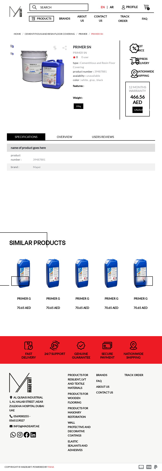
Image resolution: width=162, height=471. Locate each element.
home (17, 33)
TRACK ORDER (133, 375)
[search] (62, 7)
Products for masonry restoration (78, 413)
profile (129, 7)
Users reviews (103, 137)
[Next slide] (142, 281)
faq (144, 18)
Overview (64, 137)
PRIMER (83, 33)
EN (103, 7)
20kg (78, 106)
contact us (100, 18)
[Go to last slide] (21, 281)
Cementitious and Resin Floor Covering (50, 33)
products (41, 19)
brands (64, 18)
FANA (51, 467)
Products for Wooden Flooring (78, 398)
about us (82, 18)
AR (112, 7)
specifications (26, 137)
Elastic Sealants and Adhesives (78, 446)
